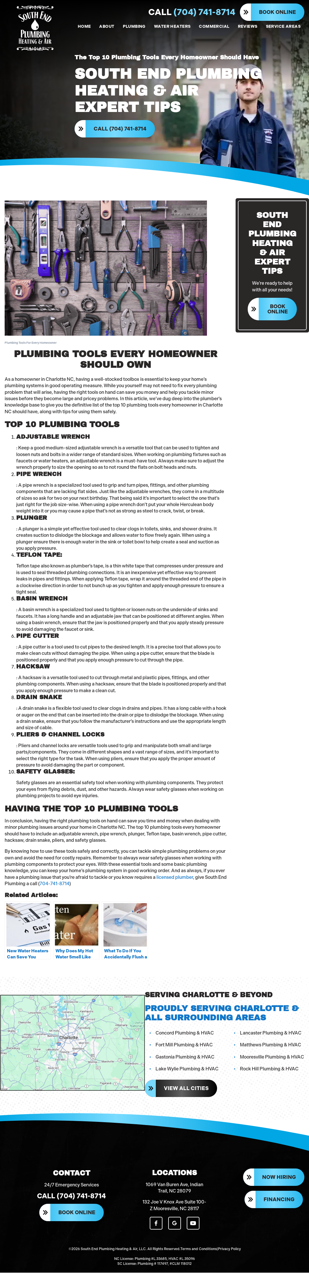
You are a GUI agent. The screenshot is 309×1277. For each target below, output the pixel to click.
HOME (84, 26)
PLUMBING (134, 26)
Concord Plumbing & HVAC (184, 1035)
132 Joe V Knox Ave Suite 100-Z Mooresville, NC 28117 (174, 1210)
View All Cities (186, 1091)
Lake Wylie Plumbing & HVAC (186, 1071)
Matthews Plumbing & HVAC (270, 1047)
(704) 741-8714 (191, 12)
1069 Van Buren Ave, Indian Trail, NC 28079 (174, 1193)
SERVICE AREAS (283, 26)
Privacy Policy (229, 1254)
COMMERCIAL (214, 26)
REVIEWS (248, 26)
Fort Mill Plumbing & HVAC (183, 1047)
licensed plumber (174, 880)
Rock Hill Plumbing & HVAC (269, 1071)
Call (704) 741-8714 (120, 130)
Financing (279, 1204)
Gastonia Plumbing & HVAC (184, 1059)
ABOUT (106, 26)
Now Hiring (279, 1182)
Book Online (277, 12)
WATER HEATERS (172, 26)
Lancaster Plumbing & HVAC (270, 1035)
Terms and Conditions (198, 1254)
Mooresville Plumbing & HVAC (272, 1059)
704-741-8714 (54, 886)
